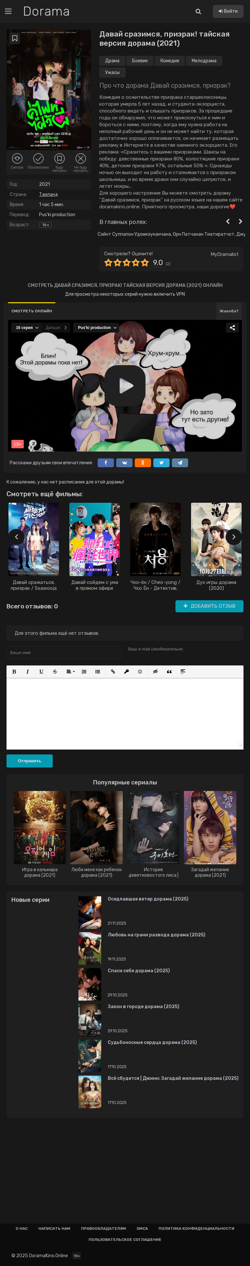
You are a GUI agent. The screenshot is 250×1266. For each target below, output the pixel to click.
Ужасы (112, 72)
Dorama (46, 11)
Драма (112, 61)
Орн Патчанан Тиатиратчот (203, 234)
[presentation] (16, 537)
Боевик (140, 61)
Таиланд (48, 194)
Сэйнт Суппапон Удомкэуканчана (134, 234)
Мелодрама (204, 61)
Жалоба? (229, 311)
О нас (22, 1228)
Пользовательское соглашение (125, 1239)
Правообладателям (103, 1228)
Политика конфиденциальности (196, 1228)
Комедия (169, 61)
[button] (14, 671)
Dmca (142, 1228)
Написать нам (54, 1228)
